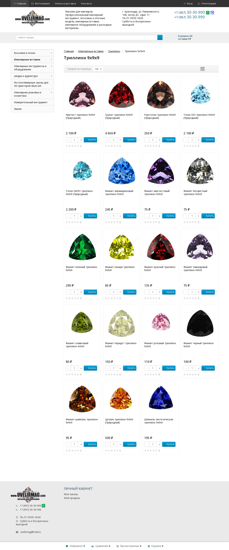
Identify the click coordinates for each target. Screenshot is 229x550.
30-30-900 (190, 12)
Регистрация (207, 3)
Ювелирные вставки (91, 51)
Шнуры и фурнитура (26, 76)
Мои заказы (71, 494)
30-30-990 (189, 16)
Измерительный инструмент (31, 102)
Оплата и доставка (65, 3)
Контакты (86, 3)
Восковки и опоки (24, 53)
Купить (90, 139)
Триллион (114, 51)
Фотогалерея (40, 3)
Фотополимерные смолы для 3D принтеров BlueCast (31, 84)
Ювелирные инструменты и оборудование (30, 67)
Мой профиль (72, 498)
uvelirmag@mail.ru (30, 532)
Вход (188, 3)
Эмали (17, 108)
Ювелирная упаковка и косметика (27, 94)
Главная (19, 3)
